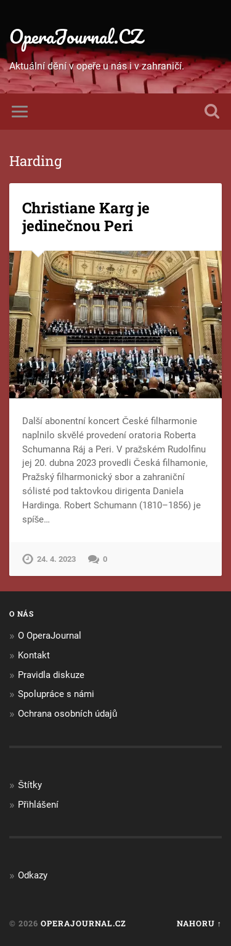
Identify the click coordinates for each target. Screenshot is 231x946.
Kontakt (34, 655)
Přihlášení (38, 804)
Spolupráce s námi (56, 694)
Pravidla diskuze (51, 674)
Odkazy (32, 875)
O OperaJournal (49, 635)
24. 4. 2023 (56, 559)
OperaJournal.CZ (75, 37)
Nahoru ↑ (199, 923)
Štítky (30, 784)
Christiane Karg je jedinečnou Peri (86, 216)
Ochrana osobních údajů (67, 713)
